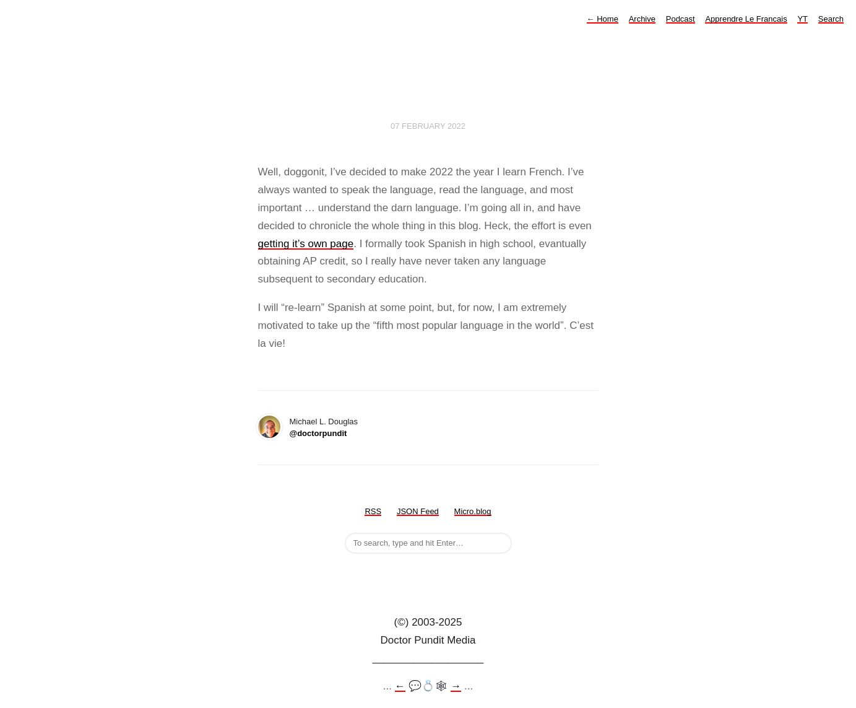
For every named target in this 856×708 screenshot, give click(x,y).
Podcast (680, 19)
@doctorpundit (318, 433)
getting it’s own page (306, 244)
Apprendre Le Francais (746, 19)
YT (802, 19)
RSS (373, 511)
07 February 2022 (428, 126)
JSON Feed (418, 511)
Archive (642, 19)
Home (602, 19)
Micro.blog (472, 511)
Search (831, 19)
